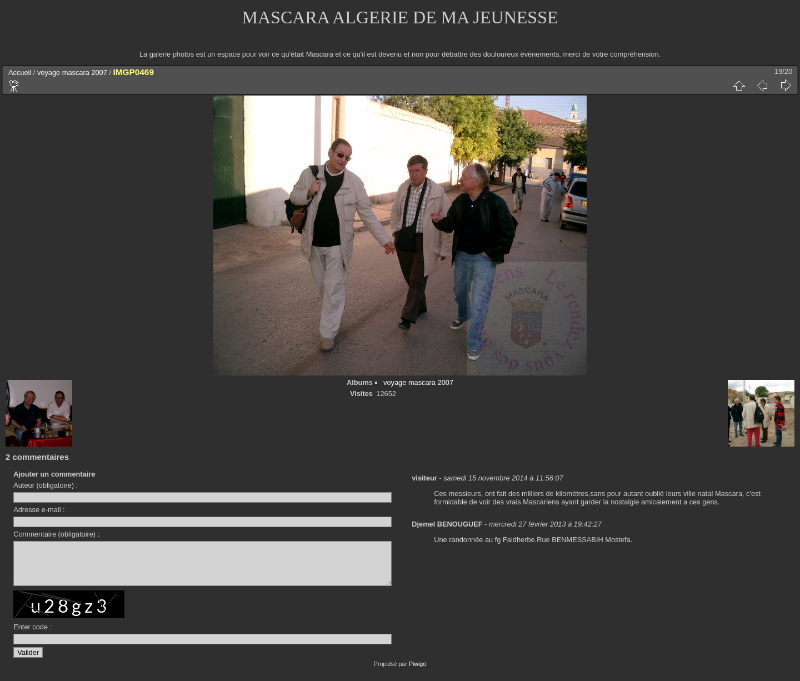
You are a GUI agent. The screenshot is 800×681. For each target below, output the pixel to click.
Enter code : (32, 635)
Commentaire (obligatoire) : (56, 534)
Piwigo (417, 672)
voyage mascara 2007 (72, 72)
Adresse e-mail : (38, 509)
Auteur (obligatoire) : (45, 485)
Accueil (19, 72)
